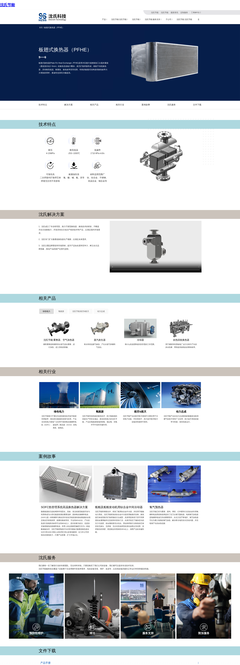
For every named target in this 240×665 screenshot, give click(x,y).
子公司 (168, 19)
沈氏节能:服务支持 (152, 19)
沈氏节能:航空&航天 (75, 306)
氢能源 (58, 306)
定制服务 (184, 12)
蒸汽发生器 (99, 334)
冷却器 (140, 334)
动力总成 (93, 306)
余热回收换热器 (181, 334)
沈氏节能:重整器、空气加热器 (59, 334)
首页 (40, 27)
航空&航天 (140, 404)
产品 (104, 19)
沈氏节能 (7, 5)
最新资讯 (175, 12)
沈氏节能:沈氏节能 (119, 19)
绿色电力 (45, 306)
